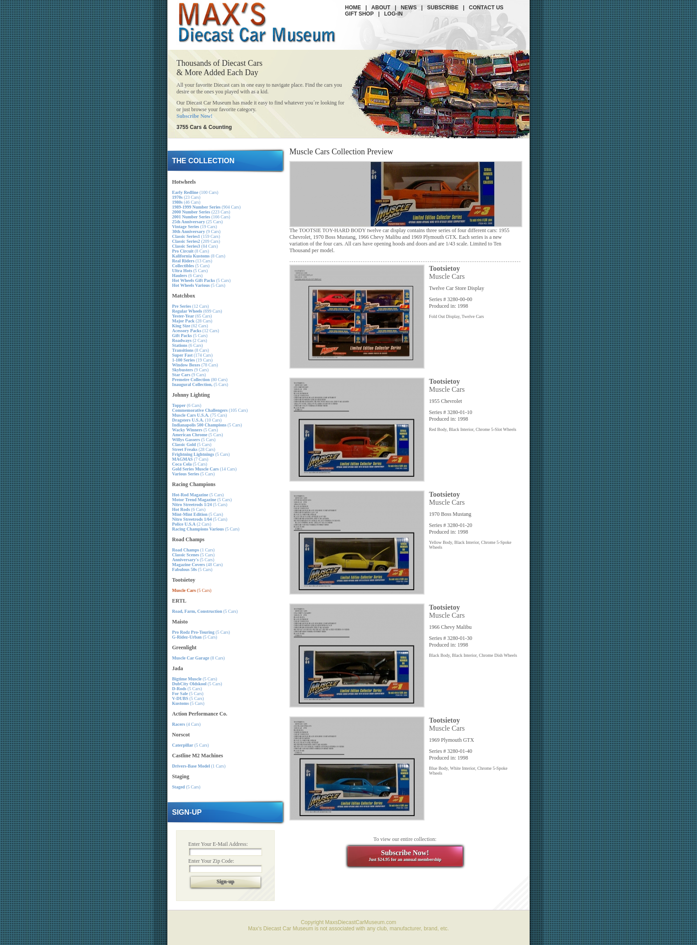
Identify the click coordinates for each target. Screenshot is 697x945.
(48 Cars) (197, 564)
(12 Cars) (190, 306)
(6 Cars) (187, 275)
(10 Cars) (197, 420)
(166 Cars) (201, 216)
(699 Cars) (197, 311)
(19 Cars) (194, 226)
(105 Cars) (210, 410)
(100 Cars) (195, 192)
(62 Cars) (190, 325)
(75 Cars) (199, 415)
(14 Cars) (204, 468)
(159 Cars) (196, 236)
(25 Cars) (197, 221)
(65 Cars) (192, 316)
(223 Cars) (201, 211)
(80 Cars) (200, 379)
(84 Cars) (195, 246)
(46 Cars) (186, 202)
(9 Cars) (196, 231)
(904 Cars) (206, 207)
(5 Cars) (190, 265)
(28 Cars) (192, 320)
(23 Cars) (186, 197)
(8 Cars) (190, 251)
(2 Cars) (189, 340)
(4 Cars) (186, 724)
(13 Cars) (192, 260)
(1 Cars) (193, 549)
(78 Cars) (195, 364)
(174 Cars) (192, 355)
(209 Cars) (196, 241)
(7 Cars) (190, 459)
